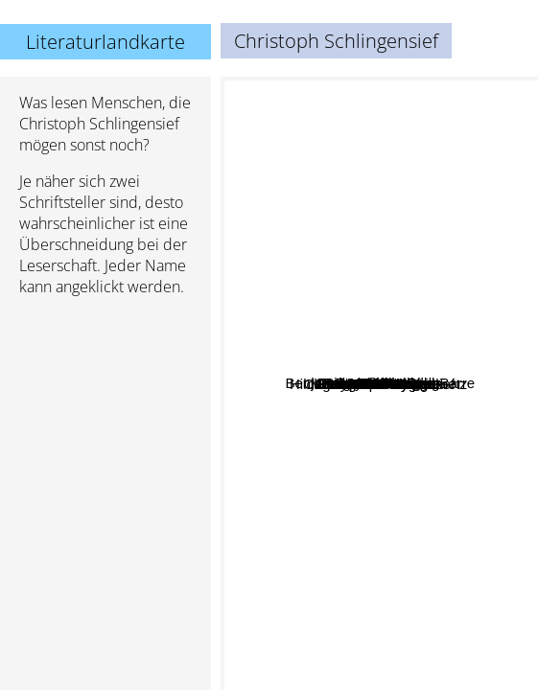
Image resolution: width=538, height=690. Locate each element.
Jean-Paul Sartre (282, 434)
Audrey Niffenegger (290, 355)
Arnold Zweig (397, 347)
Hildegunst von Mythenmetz (371, 428)
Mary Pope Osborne (432, 508)
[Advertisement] (105, 413)
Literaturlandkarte (105, 42)
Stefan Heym (373, 473)
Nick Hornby (450, 657)
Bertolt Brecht (377, 265)
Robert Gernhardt (438, 380)
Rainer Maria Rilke (394, 159)
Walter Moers (341, 210)
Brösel (350, 391)
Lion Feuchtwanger (414, 405)
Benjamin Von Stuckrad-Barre (430, 452)
